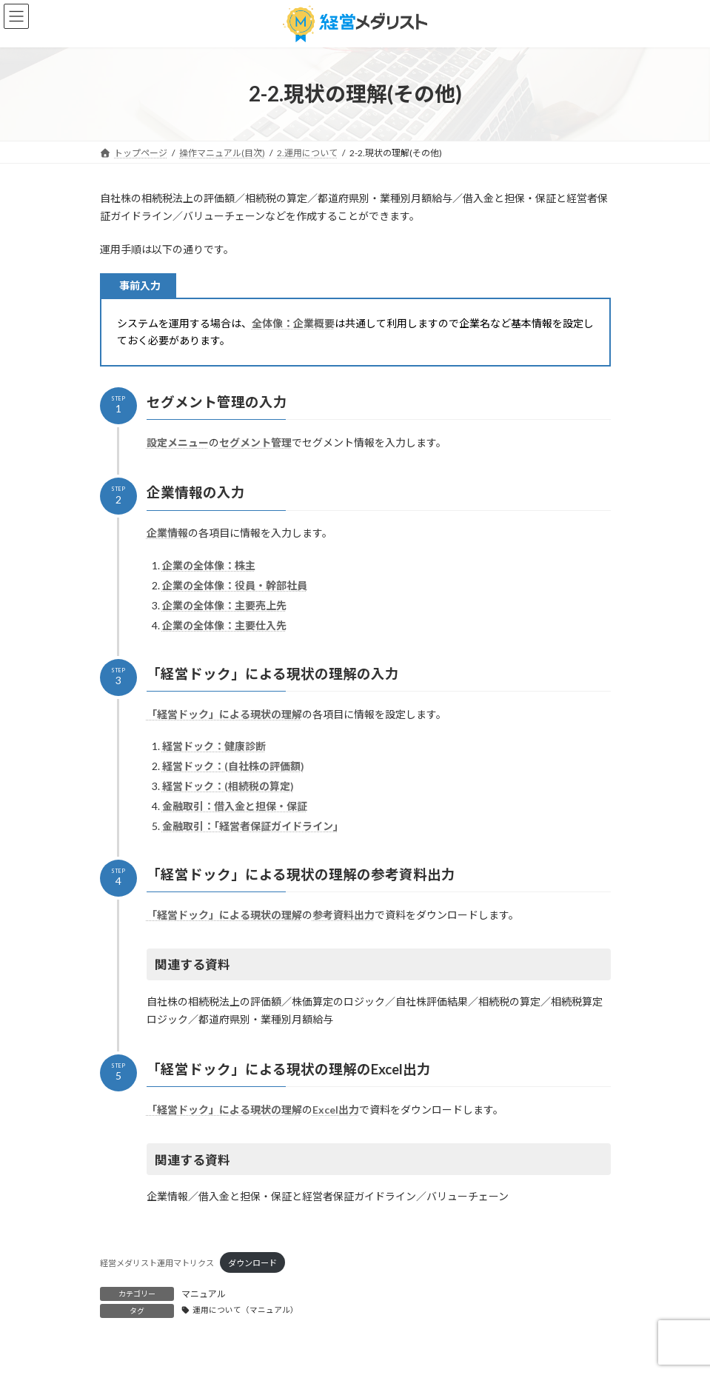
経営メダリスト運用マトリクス (157, 1263)
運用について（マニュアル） (245, 1309)
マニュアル (203, 1293)
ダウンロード (252, 1263)
